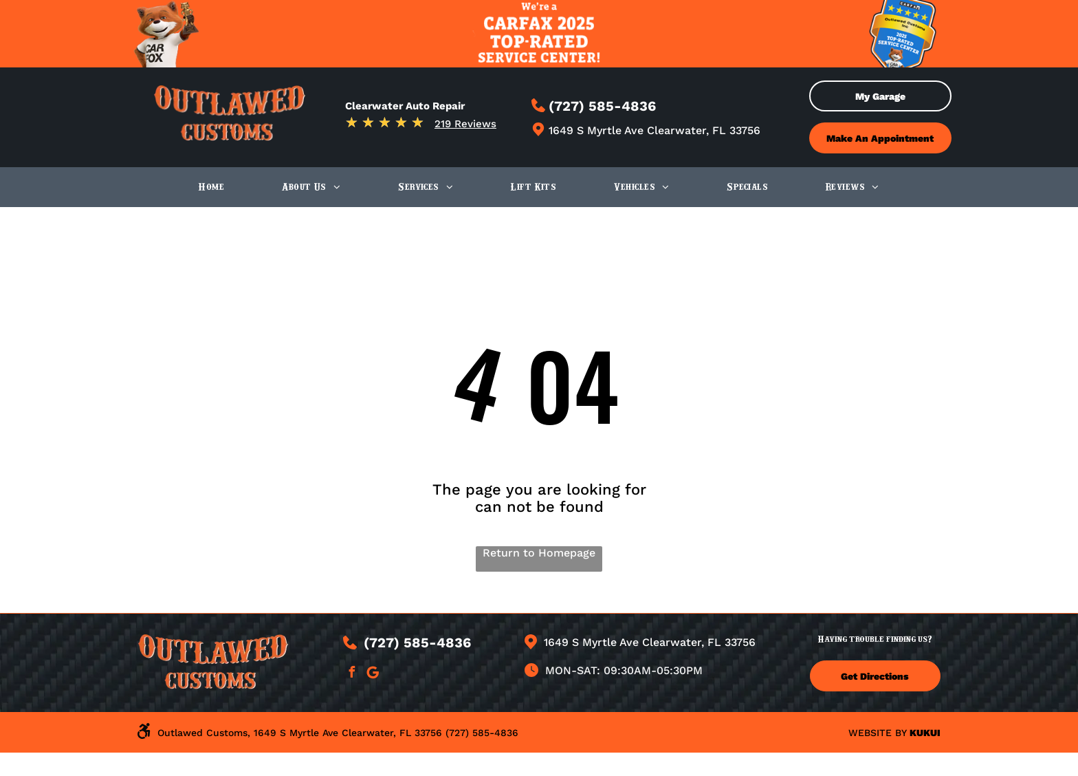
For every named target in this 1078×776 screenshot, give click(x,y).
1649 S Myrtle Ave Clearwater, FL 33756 (654, 130)
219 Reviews (465, 124)
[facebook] (352, 674)
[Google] (373, 674)
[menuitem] (211, 187)
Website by (877, 732)
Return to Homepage (539, 552)
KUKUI (925, 732)
